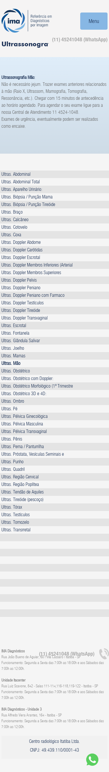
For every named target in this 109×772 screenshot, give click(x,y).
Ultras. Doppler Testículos (22, 303)
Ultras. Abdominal (16, 174)
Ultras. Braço (12, 212)
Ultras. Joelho (12, 348)
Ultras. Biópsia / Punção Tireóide (28, 204)
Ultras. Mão (10, 363)
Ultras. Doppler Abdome (21, 242)
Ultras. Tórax (11, 507)
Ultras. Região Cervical (20, 477)
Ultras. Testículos (15, 514)
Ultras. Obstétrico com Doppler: (27, 378)
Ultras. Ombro (12, 401)
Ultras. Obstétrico (15, 371)
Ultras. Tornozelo (15, 522)
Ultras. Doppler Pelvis (19, 280)
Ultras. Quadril (13, 469)
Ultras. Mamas (13, 356)
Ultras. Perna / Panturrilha (22, 446)
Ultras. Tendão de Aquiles (22, 492)
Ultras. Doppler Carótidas (21, 250)
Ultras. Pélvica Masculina (22, 424)
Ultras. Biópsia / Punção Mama (27, 197)
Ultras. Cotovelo (14, 227)
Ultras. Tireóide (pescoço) (22, 499)
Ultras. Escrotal (13, 325)
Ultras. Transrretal (16, 530)
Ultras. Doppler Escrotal (20, 257)
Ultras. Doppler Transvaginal (24, 318)
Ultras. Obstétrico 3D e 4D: (24, 393)
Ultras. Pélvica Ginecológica (24, 416)
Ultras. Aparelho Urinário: (21, 189)
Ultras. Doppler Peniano (20, 287)
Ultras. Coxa (11, 234)
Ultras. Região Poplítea (20, 484)
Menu (94, 21)
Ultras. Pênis (11, 439)
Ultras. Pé (9, 408)
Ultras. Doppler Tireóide (20, 310)
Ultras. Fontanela (15, 333)
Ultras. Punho (12, 461)
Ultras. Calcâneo (14, 219)
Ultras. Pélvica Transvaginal (24, 431)
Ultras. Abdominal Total (20, 181)
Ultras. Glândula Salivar (20, 340)
